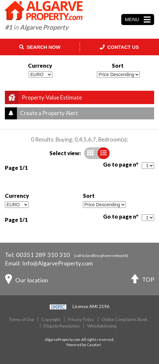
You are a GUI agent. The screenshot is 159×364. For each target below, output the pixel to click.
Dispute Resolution (62, 326)
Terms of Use (21, 319)
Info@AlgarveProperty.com (57, 263)
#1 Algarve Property (36, 27)
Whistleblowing (101, 326)
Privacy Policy (81, 319)
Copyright (50, 319)
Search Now (39, 47)
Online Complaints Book (124, 319)
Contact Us (119, 47)
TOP (142, 280)
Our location (26, 281)
